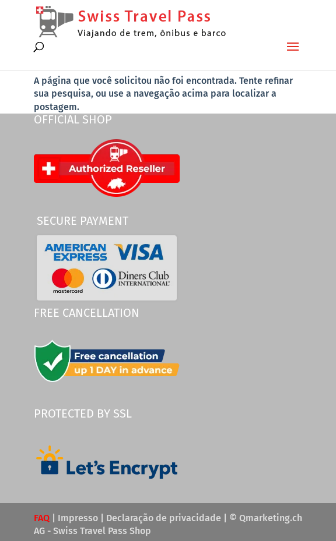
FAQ (42, 518)
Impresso (78, 518)
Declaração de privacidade (163, 518)
